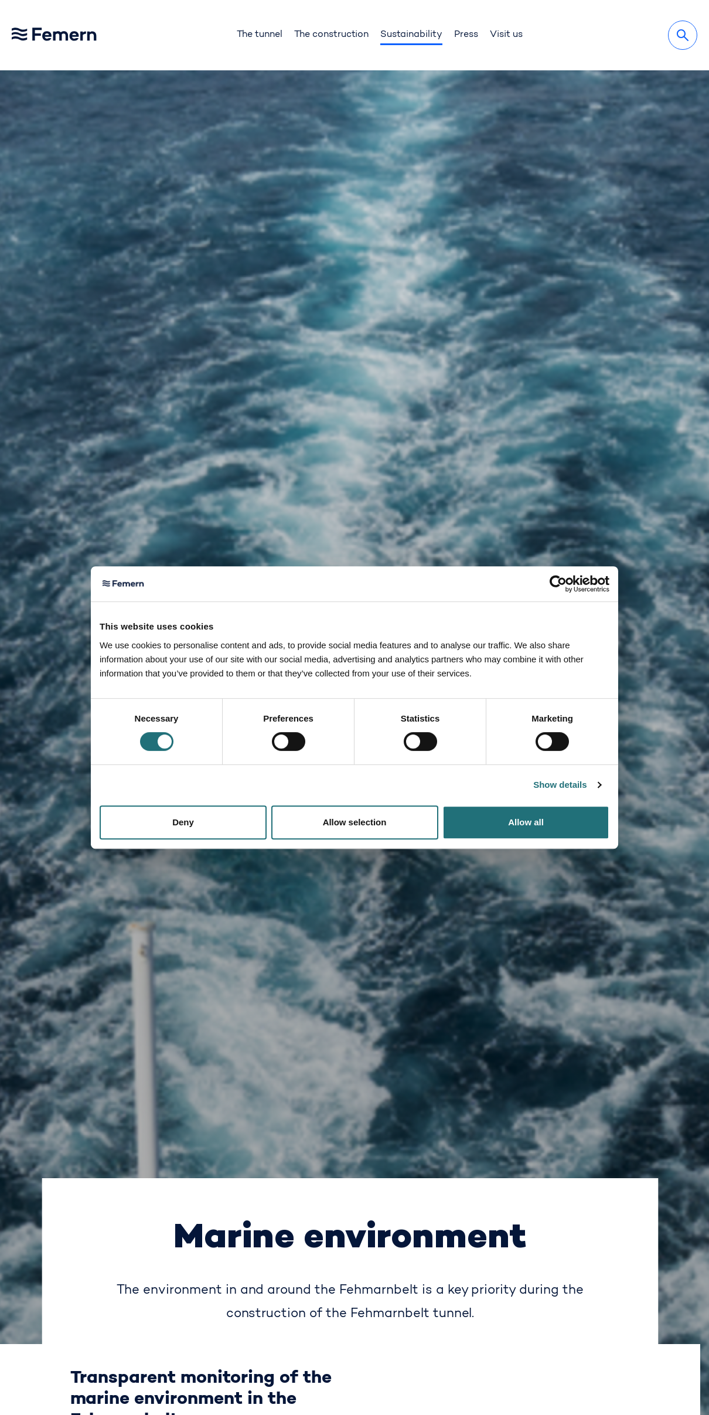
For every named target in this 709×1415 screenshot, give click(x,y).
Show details (560, 785)
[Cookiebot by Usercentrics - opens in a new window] (558, 584)
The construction (331, 34)
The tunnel (259, 34)
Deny (183, 822)
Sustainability (411, 34)
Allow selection (355, 822)
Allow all (526, 822)
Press (466, 34)
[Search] (682, 35)
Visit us (506, 34)
